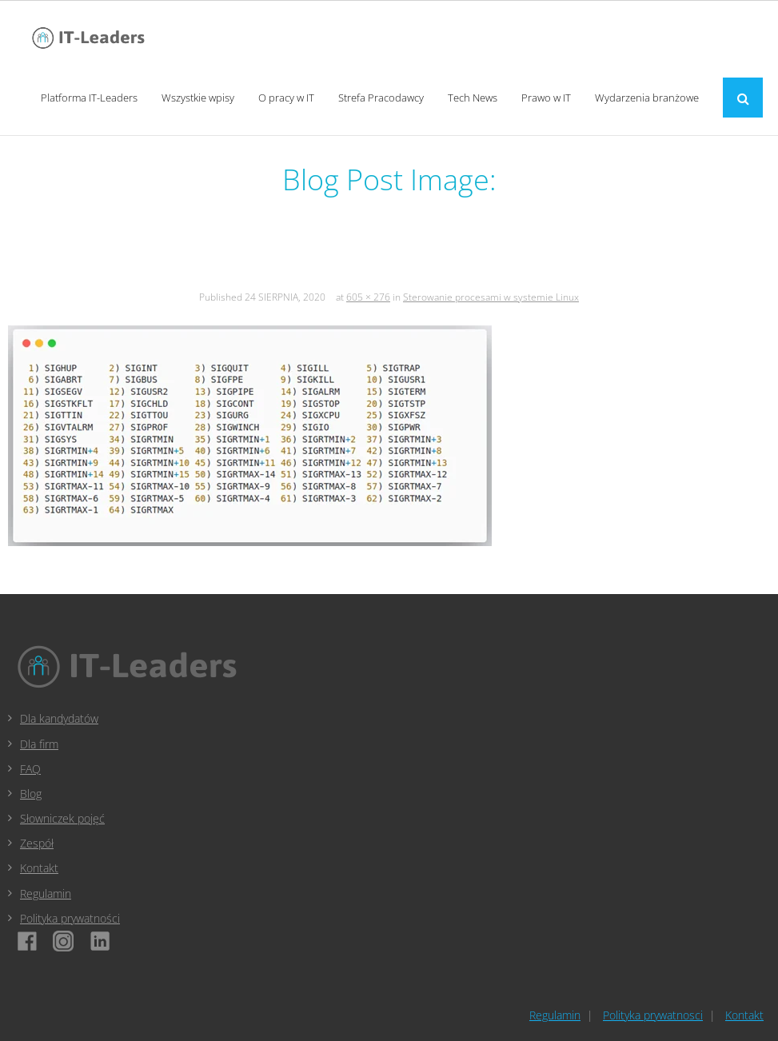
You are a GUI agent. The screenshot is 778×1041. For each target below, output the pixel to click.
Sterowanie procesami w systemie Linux (491, 297)
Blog (31, 793)
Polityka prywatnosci (653, 1015)
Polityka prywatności (70, 918)
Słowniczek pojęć (62, 818)
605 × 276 (368, 297)
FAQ (30, 768)
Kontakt (39, 867)
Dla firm (39, 744)
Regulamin (45, 893)
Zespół (37, 843)
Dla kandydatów (59, 718)
